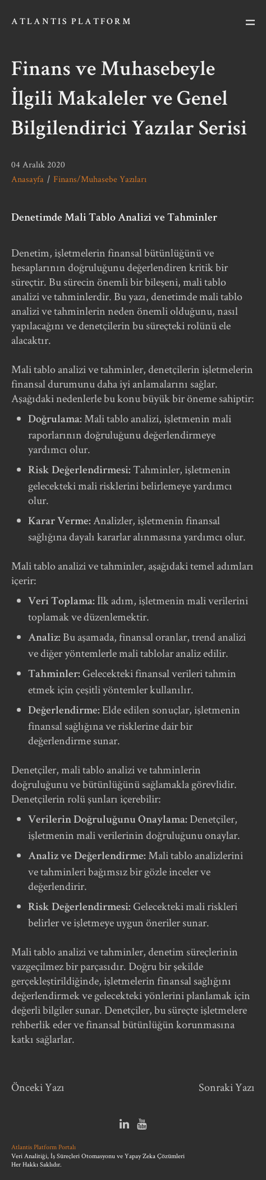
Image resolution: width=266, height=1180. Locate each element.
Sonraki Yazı (227, 1087)
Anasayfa (27, 179)
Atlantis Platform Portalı (43, 1146)
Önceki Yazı (38, 1087)
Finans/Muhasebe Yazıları (99, 179)
